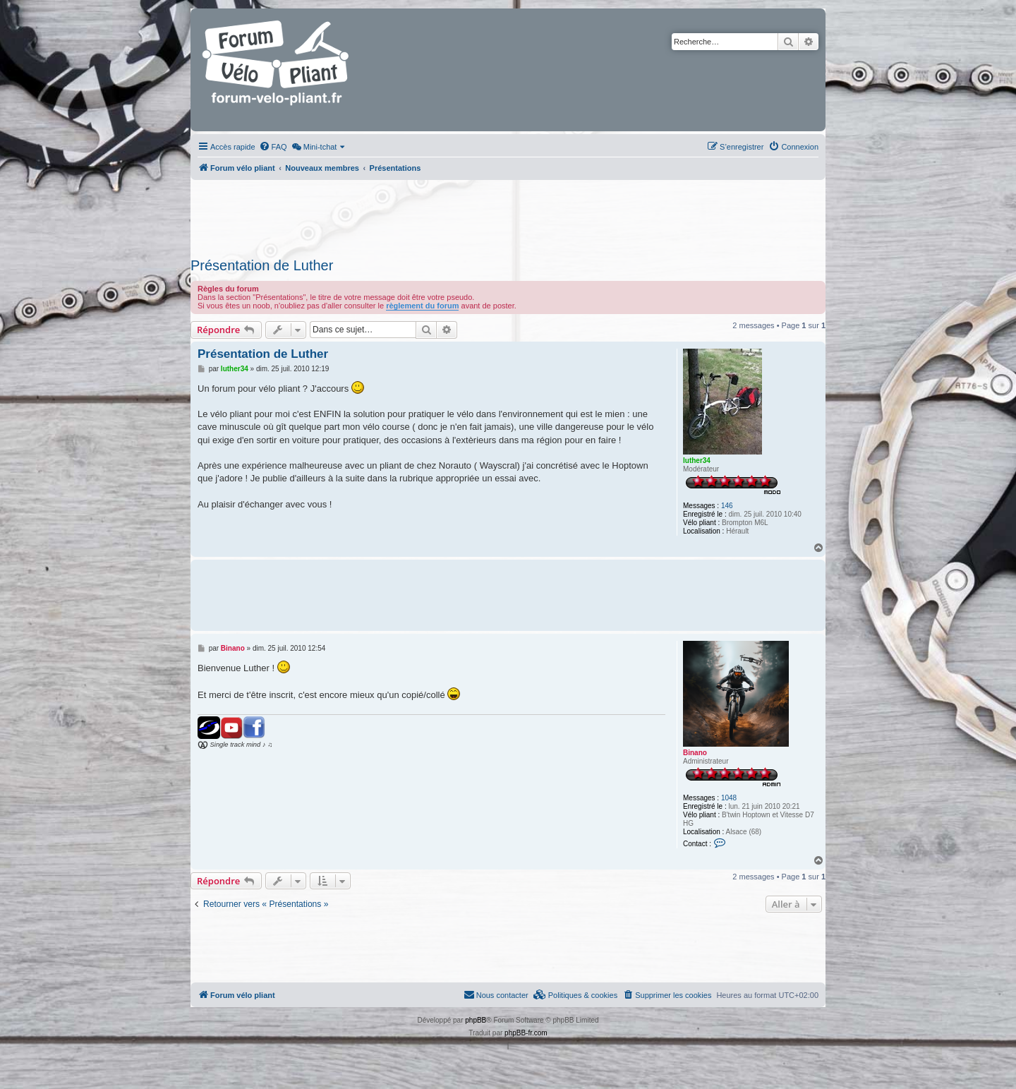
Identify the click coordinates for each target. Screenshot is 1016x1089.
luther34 (696, 460)
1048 (729, 798)
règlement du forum (422, 305)
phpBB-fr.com (526, 1033)
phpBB (475, 1020)
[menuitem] (273, 146)
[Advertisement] (508, 214)
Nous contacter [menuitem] (496, 994)
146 (727, 506)
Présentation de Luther (261, 265)
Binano (695, 753)
